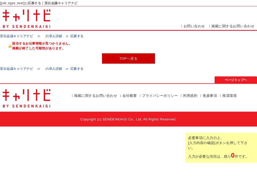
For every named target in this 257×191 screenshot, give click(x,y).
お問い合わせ (194, 26)
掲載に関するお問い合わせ (232, 26)
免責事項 (210, 96)
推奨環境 (229, 96)
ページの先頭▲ (236, 79)
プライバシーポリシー (160, 96)
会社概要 (129, 96)
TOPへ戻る (128, 58)
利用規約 (190, 96)
